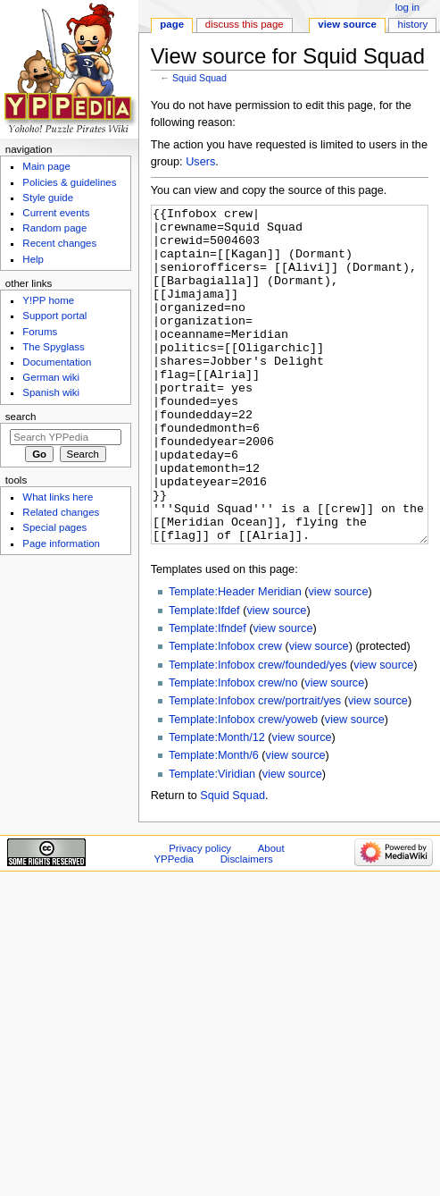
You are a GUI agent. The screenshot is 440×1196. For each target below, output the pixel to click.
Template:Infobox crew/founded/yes (258, 732)
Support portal (54, 315)
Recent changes (59, 243)
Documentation (56, 362)
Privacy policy (200, 915)
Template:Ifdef (204, 677)
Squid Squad (199, 77)
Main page (46, 166)
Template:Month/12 (217, 804)
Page (172, 24)
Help (33, 259)
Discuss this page (244, 24)
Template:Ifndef (207, 695)
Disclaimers (246, 926)
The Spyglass (53, 346)
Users (200, 162)
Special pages (54, 527)
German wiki (50, 377)
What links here (57, 497)
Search (21, 416)
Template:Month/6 (214, 822)
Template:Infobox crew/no (233, 750)
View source (347, 24)
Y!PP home (48, 300)
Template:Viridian (212, 841)
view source (339, 659)
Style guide (47, 197)
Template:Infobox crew (225, 713)
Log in (407, 7)
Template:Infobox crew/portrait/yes (255, 768)
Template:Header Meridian (235, 659)
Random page (54, 228)
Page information (61, 543)
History (413, 24)
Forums (39, 331)
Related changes (60, 512)
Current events (55, 212)
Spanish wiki (50, 392)
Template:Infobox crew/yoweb (243, 786)
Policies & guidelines (69, 182)
